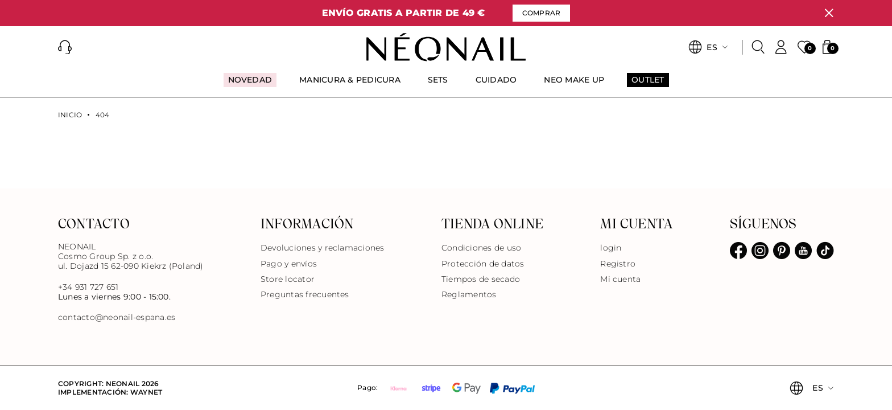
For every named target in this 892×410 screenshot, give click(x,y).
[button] (65, 47)
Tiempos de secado (480, 279)
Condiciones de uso (481, 248)
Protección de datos (483, 264)
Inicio (70, 115)
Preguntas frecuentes (305, 294)
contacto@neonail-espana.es (116, 317)
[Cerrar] (828, 13)
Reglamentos (469, 294)
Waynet (146, 392)
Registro (617, 264)
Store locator (288, 279)
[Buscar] (758, 47)
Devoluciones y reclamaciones (323, 248)
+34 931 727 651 (88, 287)
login (610, 248)
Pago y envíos (289, 264)
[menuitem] (250, 85)
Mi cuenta (620, 279)
